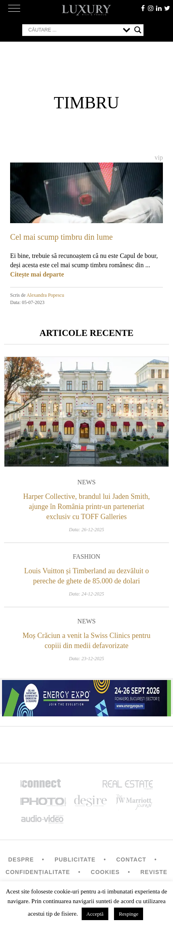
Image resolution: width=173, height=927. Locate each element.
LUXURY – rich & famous (86, 10)
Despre (21, 859)
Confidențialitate (38, 872)
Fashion (86, 556)
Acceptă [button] (95, 914)
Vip (159, 157)
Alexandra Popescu (45, 295)
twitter (167, 8)
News (86, 482)
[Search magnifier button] (137, 30)
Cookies (105, 872)
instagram (151, 8)
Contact (131, 859)
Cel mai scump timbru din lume (61, 236)
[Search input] (73, 30)
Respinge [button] (128, 914)
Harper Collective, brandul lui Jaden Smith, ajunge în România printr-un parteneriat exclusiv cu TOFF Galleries (86, 506)
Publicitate (75, 859)
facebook (143, 8)
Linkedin (159, 8)
